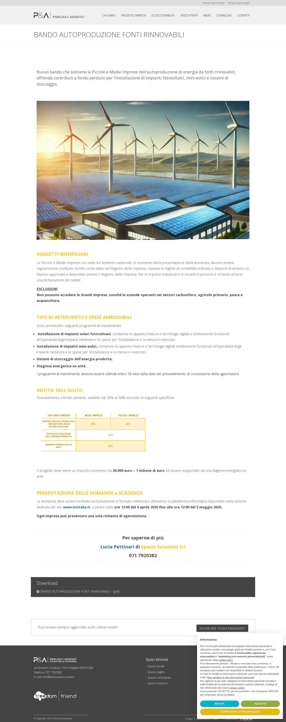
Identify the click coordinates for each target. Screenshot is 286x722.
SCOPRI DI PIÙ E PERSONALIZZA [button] (240, 711)
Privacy (189, 717)
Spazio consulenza (159, 676)
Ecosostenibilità (163, 15)
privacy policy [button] (237, 687)
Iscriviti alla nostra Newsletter (222, 626)
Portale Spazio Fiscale (213, 3)
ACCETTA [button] (260, 703)
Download (224, 15)
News (207, 15)
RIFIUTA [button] (219, 703)
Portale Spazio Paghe (238, 3)
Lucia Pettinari (118, 546)
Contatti (243, 15)
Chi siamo (108, 15)
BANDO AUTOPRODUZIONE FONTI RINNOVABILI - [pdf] (79, 591)
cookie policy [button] (226, 660)
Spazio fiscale (156, 664)
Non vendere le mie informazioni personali (230, 677)
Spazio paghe (156, 670)
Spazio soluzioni (158, 682)
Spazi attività (189, 15)
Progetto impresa (133, 15)
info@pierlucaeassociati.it (58, 675)
